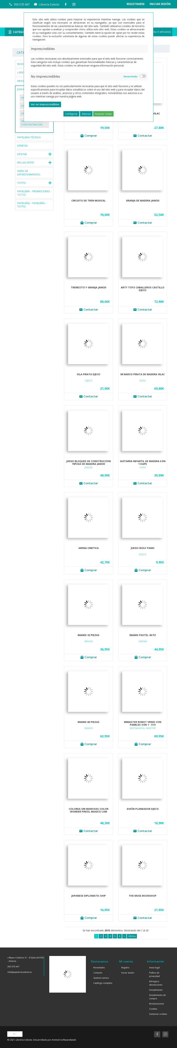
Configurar (71, 113)
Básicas (86, 113)
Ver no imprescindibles (45, 104)
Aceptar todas (103, 113)
